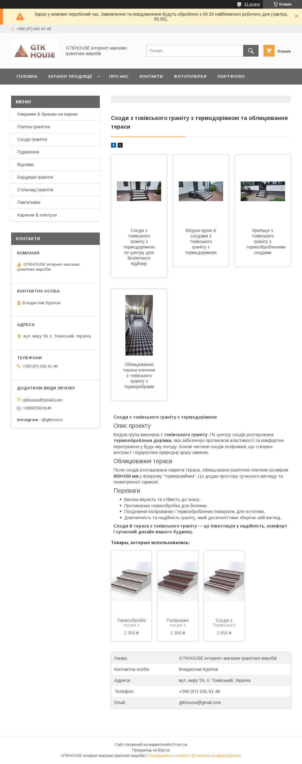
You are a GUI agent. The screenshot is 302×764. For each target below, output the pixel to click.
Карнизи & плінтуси (37, 215)
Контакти (151, 76)
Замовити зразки (124, 92)
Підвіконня (28, 151)
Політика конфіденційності (217, 756)
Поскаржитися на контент (170, 756)
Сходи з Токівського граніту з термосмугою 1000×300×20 (224, 623)
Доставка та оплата (41, 92)
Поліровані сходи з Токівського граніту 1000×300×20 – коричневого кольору (177, 623)
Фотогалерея (190, 76)
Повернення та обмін (183, 92)
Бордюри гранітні (35, 177)
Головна (27, 76)
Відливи (25, 164)
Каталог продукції (70, 76)
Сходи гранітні (32, 139)
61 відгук (252, 4)
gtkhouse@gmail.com (200, 702)
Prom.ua (180, 744)
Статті (84, 92)
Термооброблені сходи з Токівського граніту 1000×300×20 (131, 623)
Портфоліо (231, 76)
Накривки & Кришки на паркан (47, 114)
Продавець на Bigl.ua (151, 750)
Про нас (119, 76)
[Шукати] (251, 51)
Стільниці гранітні (35, 189)
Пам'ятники (28, 202)
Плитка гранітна (33, 126)
